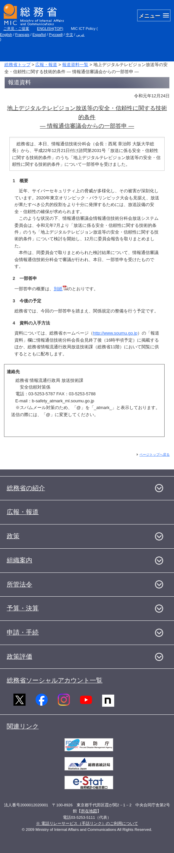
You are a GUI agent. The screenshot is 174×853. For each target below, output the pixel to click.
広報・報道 (46, 64)
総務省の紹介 (26, 488)
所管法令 (19, 584)
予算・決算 (23, 608)
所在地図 (89, 811)
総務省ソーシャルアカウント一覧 (54, 680)
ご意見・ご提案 (16, 29)
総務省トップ (17, 64)
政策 (13, 536)
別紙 (61, 288)
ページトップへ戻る (154, 454)
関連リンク (23, 726)
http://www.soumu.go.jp (115, 333)
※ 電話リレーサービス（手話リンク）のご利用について (87, 823)
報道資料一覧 (75, 64)
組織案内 (19, 560)
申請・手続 (23, 632)
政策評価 (19, 656)
